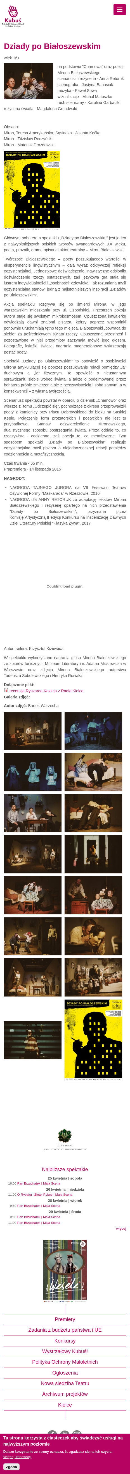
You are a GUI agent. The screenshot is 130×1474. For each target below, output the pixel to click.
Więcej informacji (17, 1457)
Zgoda (11, 1467)
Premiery (65, 1319)
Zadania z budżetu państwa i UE (64, 1330)
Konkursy (65, 1341)
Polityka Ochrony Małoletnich (65, 1362)
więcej (121, 1228)
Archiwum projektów (65, 1394)
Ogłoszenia (65, 1373)
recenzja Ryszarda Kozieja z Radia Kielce (47, 691)
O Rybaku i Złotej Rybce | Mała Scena (44, 1194)
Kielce (65, 1405)
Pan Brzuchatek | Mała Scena (38, 1183)
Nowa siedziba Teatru (65, 1383)
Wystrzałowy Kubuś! (65, 1351)
